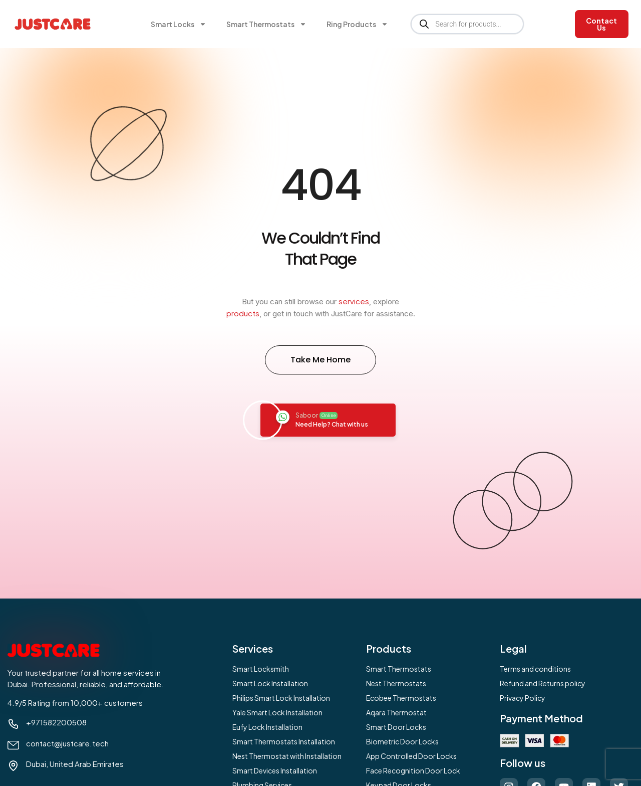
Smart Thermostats (266, 24)
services (354, 301)
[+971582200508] (13, 724)
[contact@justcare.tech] (13, 745)
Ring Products (357, 24)
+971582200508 (56, 722)
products (242, 313)
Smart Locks (178, 24)
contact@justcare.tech (67, 743)
